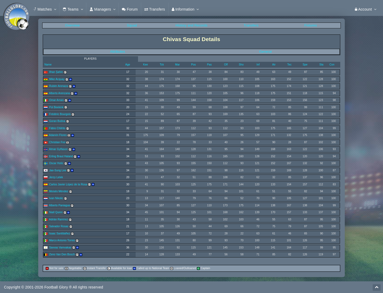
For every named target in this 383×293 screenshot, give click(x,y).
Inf (258, 64)
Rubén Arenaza (58, 86)
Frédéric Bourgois (60, 114)
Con (331, 64)
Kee (145, 64)
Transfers (251, 25)
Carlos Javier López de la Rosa (68, 184)
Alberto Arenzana (59, 93)
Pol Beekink (56, 107)
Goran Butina (57, 121)
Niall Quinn (55, 212)
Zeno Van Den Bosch (62, 254)
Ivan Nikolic (56, 198)
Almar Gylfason (58, 149)
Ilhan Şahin (56, 72)
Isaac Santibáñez (59, 233)
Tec (289, 64)
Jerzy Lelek (56, 177)
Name (47, 64)
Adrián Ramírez (58, 219)
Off (226, 64)
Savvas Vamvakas (60, 247)
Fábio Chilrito (57, 128)
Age (127, 64)
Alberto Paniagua (59, 205)
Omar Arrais (56, 100)
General (265, 52)
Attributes (117, 52)
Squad (132, 25)
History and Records (191, 25)
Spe (305, 64)
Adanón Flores (58, 135)
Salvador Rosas (58, 226)
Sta (321, 64)
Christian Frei (57, 142)
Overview (72, 25)
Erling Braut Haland (61, 156)
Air (274, 64)
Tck (162, 64)
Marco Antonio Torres (62, 240)
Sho (241, 64)
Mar (177, 64)
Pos (193, 64)
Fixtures (310, 25)
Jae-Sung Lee (57, 170)
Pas (209, 64)
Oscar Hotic (56, 163)
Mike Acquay (56, 79)
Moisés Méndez (58, 191)
